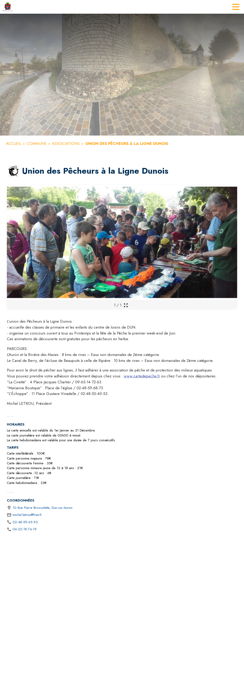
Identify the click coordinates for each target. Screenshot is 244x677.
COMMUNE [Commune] (37, 143)
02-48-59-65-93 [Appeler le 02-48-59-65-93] (25, 522)
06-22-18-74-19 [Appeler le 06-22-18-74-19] (25, 529)
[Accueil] (7, 6)
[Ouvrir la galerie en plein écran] (126, 305)
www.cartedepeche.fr (142, 376)
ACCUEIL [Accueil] (13, 143)
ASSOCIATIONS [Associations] (66, 143)
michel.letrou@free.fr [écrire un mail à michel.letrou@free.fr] (27, 514)
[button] (13, 171)
